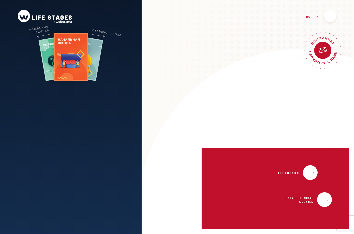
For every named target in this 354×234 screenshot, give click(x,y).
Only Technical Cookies (299, 200)
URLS (82, 103)
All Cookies (288, 173)
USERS (60, 103)
